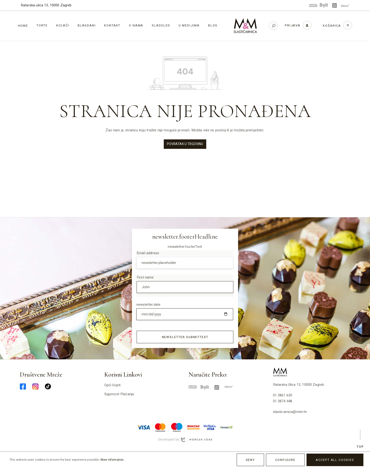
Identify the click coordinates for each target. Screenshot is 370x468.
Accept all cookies (335, 460)
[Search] (273, 25)
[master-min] (160, 427)
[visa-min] (144, 427)
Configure (285, 460)
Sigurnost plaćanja (119, 394)
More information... (113, 460)
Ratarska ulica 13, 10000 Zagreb (46, 5)
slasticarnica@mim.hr (290, 411)
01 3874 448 (282, 401)
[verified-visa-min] (210, 427)
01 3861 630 (282, 395)
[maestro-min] (177, 427)
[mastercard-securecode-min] (193, 427)
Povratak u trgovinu (185, 144)
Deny (250, 460)
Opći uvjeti (112, 385)
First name (145, 277)
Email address (148, 253)
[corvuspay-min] (226, 427)
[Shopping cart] (337, 25)
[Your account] (298, 25)
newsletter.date (148, 304)
